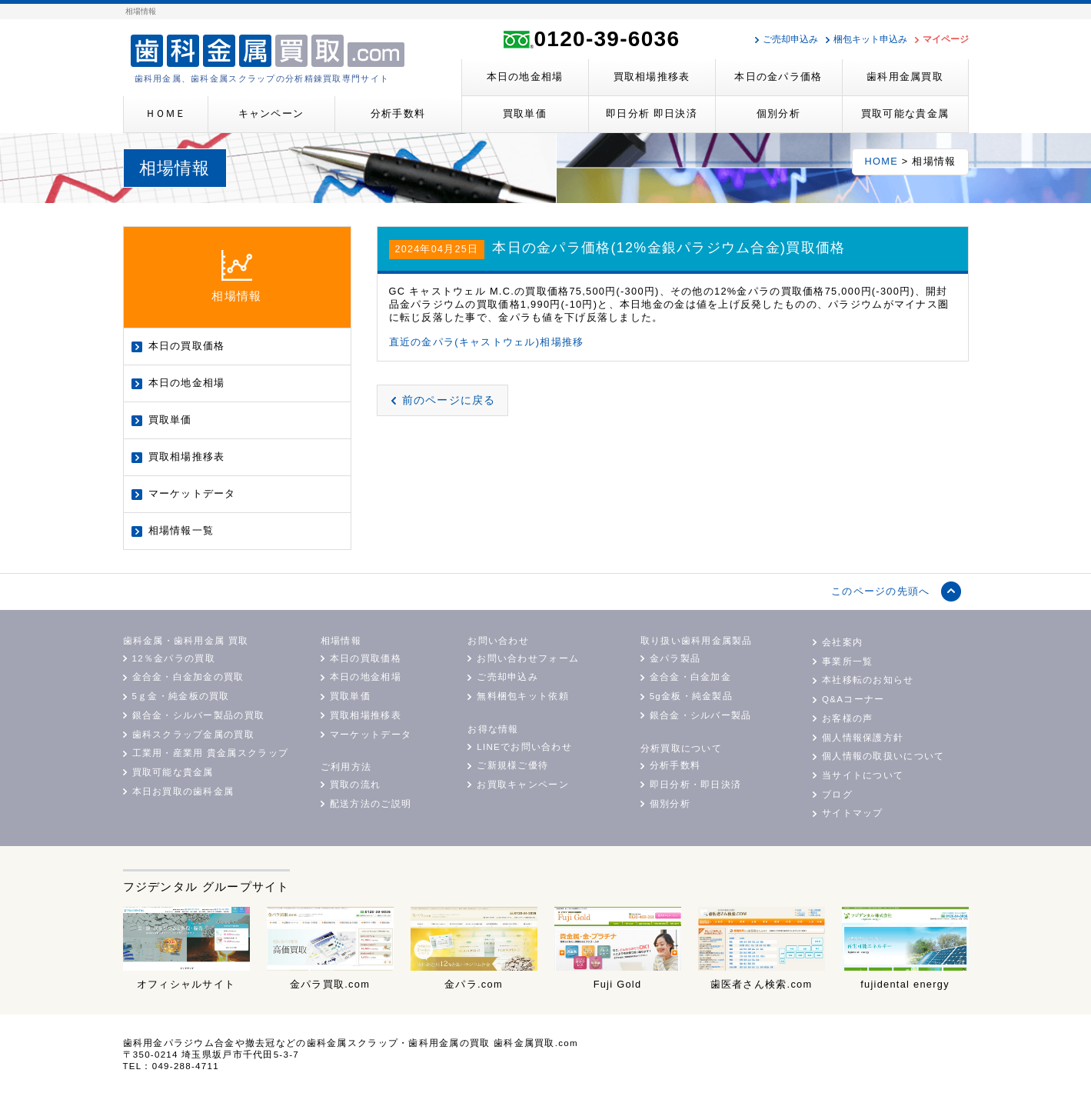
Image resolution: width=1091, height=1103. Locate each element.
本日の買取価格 (186, 346)
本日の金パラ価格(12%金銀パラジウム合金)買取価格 (668, 247)
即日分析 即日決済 (651, 113)
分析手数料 (398, 113)
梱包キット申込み (870, 39)
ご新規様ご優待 (512, 765)
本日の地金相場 (525, 76)
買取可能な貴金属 (905, 113)
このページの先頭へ (880, 591)
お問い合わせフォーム (528, 658)
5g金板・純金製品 (691, 696)
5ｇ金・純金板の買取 (181, 696)
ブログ (837, 794)
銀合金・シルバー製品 (701, 715)
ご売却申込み (790, 39)
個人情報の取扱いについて (883, 756)
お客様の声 (847, 718)
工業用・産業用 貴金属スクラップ (210, 753)
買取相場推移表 (652, 76)
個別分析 (778, 113)
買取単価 (525, 113)
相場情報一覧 (181, 530)
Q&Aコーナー (853, 699)
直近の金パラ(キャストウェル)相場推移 (486, 342)
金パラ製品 (675, 658)
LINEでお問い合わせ (524, 746)
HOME (881, 161)
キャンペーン (271, 113)
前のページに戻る (449, 400)
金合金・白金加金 (690, 676)
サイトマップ (852, 813)
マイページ (946, 39)
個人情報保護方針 (862, 737)
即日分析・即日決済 (696, 784)
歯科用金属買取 (904, 76)
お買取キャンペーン (523, 784)
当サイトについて (862, 775)
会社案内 (842, 642)
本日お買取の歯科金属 (183, 791)
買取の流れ (355, 784)
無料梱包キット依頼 (523, 696)
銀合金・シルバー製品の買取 (198, 715)
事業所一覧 (847, 661)
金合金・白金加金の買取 (188, 676)
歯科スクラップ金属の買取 (193, 734)
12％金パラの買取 (173, 658)
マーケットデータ (192, 493)
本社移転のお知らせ (868, 680)
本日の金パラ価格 (778, 76)
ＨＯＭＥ (165, 113)
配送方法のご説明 (370, 803)
